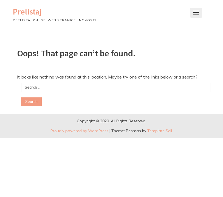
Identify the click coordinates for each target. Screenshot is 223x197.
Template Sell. (160, 130)
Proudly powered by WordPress (79, 130)
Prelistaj (27, 11)
